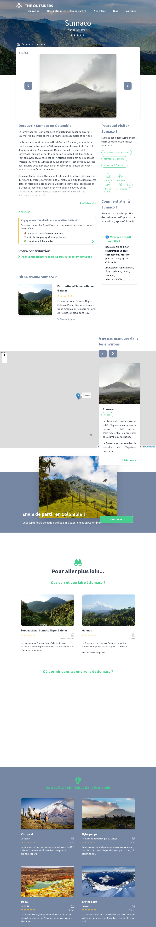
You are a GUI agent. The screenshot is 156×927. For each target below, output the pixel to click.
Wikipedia (24, 211)
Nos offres (99, 10)
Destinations (54, 10)
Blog (115, 10)
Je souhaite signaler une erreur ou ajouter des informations (55, 256)
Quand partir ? (78, 10)
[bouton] (103, 353)
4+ (130, 185)
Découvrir (130, 460)
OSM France (149, 447)
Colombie (29, 44)
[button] (78, 85)
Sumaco (43, 44)
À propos (131, 10)
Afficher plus (88, 203)
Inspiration (33, 10)
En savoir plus (66, 319)
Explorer (116, 519)
